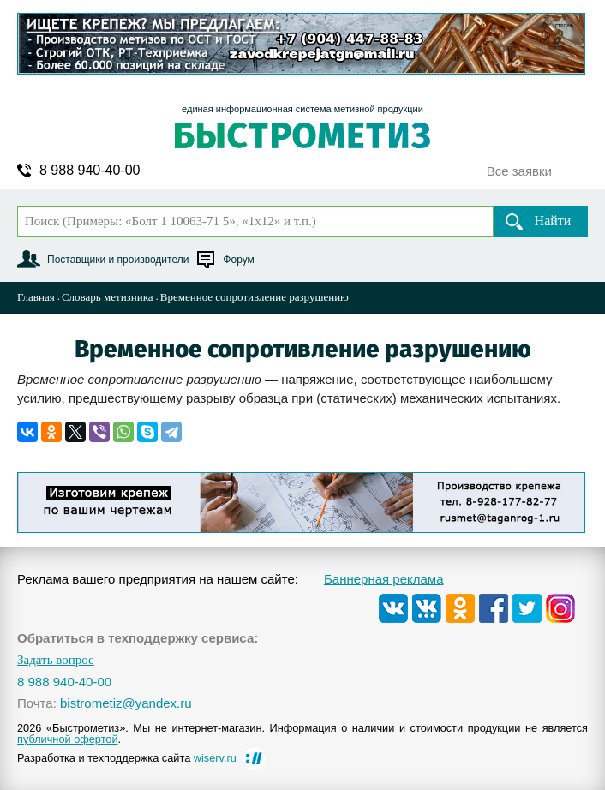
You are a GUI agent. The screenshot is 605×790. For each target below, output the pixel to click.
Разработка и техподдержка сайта (127, 757)
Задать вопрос (55, 660)
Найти (553, 220)
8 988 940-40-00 (89, 170)
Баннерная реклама (384, 579)
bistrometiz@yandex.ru (126, 703)
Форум (238, 259)
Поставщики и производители (118, 259)
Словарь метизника (107, 296)
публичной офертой (67, 739)
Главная (36, 296)
